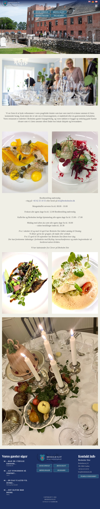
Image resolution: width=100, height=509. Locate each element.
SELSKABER (59, 16)
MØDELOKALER (41, 16)
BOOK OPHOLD (42, 12)
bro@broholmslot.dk (66, 201)
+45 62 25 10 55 (39, 201)
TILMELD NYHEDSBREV (88, 476)
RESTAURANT (58, 12)
